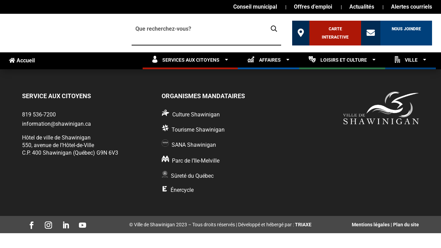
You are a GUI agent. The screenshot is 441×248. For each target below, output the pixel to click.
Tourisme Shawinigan (198, 129)
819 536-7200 (39, 114)
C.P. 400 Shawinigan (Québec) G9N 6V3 (70, 152)
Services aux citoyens (185, 59)
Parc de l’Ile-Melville (195, 160)
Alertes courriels (411, 7)
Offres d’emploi (313, 7)
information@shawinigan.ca (56, 124)
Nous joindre (406, 29)
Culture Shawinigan (196, 114)
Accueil (22, 60)
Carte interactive (335, 33)
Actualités (361, 7)
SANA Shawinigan (194, 145)
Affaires (264, 59)
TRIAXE (303, 224)
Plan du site (406, 224)
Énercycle (182, 190)
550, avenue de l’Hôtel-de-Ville (58, 145)
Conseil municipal (255, 7)
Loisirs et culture (338, 59)
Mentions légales (371, 224)
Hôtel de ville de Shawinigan (56, 137)
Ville (406, 59)
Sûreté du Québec (192, 176)
